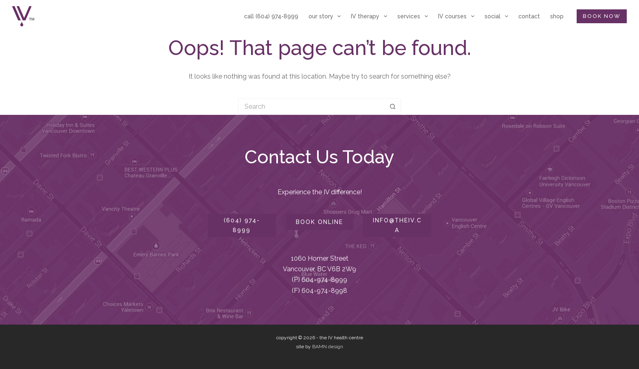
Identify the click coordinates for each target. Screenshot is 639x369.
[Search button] (393, 106)
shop (557, 16)
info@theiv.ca (397, 225)
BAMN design (327, 346)
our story (326, 16)
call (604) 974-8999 (271, 16)
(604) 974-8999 (242, 225)
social (498, 16)
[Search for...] (311, 106)
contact (529, 16)
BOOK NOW (602, 16)
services (414, 16)
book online (319, 222)
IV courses (458, 16)
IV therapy (370, 16)
